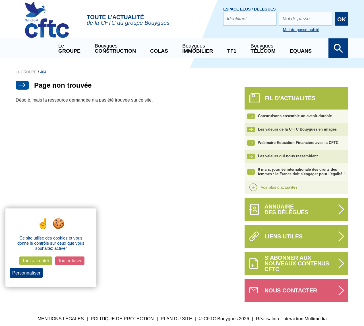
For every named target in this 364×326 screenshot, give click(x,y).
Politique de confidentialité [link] (69, 273)
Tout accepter (35, 260)
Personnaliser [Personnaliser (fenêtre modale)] (26, 272)
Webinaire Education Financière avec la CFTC (298, 143)
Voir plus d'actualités (279, 187)
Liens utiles (283, 236)
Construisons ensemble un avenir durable (295, 116)
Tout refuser (70, 260)
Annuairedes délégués (286, 209)
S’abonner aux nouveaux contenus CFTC (296, 263)
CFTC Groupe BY (46, 24)
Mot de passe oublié (301, 29)
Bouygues (115, 48)
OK (341, 19)
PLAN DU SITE (176, 318)
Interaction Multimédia (304, 318)
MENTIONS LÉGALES (61, 318)
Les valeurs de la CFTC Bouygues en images (297, 129)
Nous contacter (290, 290)
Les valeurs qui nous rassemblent (288, 156)
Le (69, 48)
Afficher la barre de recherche (338, 48)
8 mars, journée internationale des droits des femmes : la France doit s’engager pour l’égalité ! (301, 171)
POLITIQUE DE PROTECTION (122, 318)
